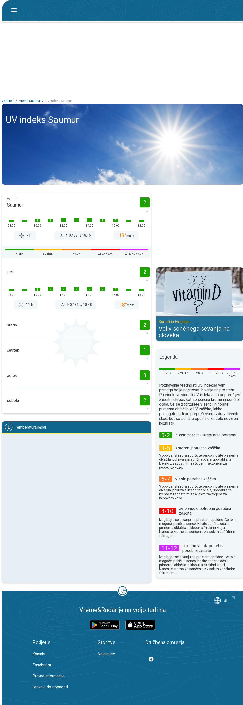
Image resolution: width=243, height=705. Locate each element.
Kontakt (38, 654)
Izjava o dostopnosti (50, 687)
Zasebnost (41, 665)
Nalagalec (106, 654)
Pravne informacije (48, 676)
